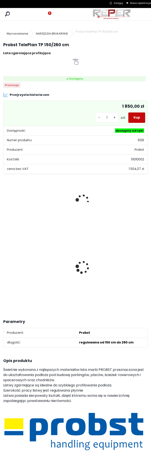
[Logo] (112, 14)
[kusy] (107, 117)
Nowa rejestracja (140, 3)
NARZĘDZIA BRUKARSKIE (52, 34)
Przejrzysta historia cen (26, 94)
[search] (7, 14)
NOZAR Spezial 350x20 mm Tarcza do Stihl (19, 267)
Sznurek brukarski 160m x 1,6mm (57, 259)
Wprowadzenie (17, 34)
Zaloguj (118, 3)
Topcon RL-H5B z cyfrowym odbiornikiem (92, 267)
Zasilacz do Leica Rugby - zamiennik (129, 273)
